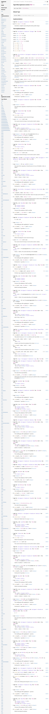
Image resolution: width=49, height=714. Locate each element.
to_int (16, 115)
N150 (2, 268)
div (15, 139)
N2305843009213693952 (5, 423)
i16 (20, 35)
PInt (24, 8)
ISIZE (17, 41)
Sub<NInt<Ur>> (3, 82)
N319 (2, 582)
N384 (2, 702)
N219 (2, 398)
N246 (2, 449)
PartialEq (2, 68)
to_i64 (16, 48)
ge (15, 79)
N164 (2, 293)
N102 (2, 162)
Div (34, 124)
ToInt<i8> (2, 92)
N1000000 (3, 111)
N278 (2, 508)
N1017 (2, 158)
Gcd (19, 381)
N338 (2, 618)
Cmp (31, 99)
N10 (2, 104)
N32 (2, 584)
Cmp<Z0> (2, 28)
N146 (2, 260)
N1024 (2, 170)
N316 (2, 578)
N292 (2, 536)
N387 (2, 706)
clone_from (17, 271)
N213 (2, 387)
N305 (2, 559)
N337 (2, 616)
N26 (2, 472)
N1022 (2, 167)
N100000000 (3, 114)
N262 (2, 477)
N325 (2, 593)
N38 (2, 694)
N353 (2, 647)
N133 (2, 232)
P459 (2, 5)
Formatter (27, 466)
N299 (2, 547)
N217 (2, 395)
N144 (2, 255)
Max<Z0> (2, 50)
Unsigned (20, 21)
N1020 (2, 164)
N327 (2, 596)
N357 (2, 654)
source (44, 4)
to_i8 (16, 43)
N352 (2, 646)
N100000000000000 (4, 124)
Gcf (15, 526)
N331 (2, 606)
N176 (2, 317)
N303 (2, 556)
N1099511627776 (3, 186)
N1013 (2, 152)
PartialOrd (3, 70)
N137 (2, 240)
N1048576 (2, 175)
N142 (2, 252)
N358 (2, 655)
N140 (2, 248)
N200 (2, 362)
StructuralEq (3, 79)
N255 (2, 465)
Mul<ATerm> (3, 56)
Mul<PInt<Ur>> (3, 59)
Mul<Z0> (2, 62)
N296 (2, 542)
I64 (17, 39)
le (15, 68)
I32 (17, 37)
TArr (25, 652)
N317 (2, 579)
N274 (2, 500)
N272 (2, 497)
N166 (2, 296)
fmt (15, 466)
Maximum (16, 703)
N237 (2, 434)
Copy (2, 30)
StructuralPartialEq (4, 81)
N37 (2, 677)
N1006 (2, 139)
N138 (2, 243)
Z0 (32, 85)
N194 (2, 350)
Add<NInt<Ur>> (3, 19)
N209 (2, 378)
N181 (2, 328)
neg (15, 693)
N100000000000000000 (5, 128)
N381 (2, 697)
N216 (2, 393)
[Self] (27, 676)
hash (16, 672)
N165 (2, 294)
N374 (2, 685)
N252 (2, 460)
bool (30, 63)
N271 (2, 496)
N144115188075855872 (5, 257)
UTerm (27, 503)
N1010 (2, 147)
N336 (2, 615)
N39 (2, 711)
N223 (2, 407)
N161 (2, 286)
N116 (2, 201)
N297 (2, 544)
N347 (2, 635)
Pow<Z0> (2, 73)
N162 (2, 288)
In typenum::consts (5, 96)
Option (37, 57)
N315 (2, 576)
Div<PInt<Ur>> (3, 36)
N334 (2, 610)
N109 (2, 184)
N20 (2, 361)
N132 (2, 231)
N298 (2, 545)
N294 (2, 539)
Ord (2, 67)
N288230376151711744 (4, 528)
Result (36, 466)
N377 (2, 689)
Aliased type (4, 7)
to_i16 (16, 45)
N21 (2, 381)
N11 (1, 187)
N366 (2, 671)
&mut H (36, 676)
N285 (2, 522)
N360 (2, 660)
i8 (19, 33)
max (15, 212)
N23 (2, 420)
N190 (2, 344)
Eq (1, 37)
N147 (2, 262)
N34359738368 (3, 629)
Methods (3, 9)
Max (22, 203)
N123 (2, 214)
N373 (2, 683)
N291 (2, 534)
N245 (2, 448)
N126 (2, 218)
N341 (2, 624)
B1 (30, 503)
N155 (2, 276)
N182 (2, 330)
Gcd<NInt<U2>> (3, 39)
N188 (2, 339)
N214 (2, 389)
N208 (2, 376)
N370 (2, 678)
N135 (2, 237)
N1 (1, 102)
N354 (2, 649)
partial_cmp (18, 57)
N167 (2, 297)
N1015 (2, 155)
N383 (2, 700)
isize (21, 41)
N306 (2, 561)
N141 (2, 251)
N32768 (2, 598)
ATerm (21, 484)
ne (15, 196)
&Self (32, 271)
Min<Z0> (2, 54)
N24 (2, 438)
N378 (2, 691)
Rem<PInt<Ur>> (3, 78)
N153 (2, 272)
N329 (2, 601)
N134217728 (3, 235)
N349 (2, 638)
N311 (2, 570)
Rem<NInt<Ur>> (4, 76)
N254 (2, 463)
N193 (2, 348)
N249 (2, 454)
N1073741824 (3, 181)
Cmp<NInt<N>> (3, 25)
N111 (2, 190)
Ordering (42, 57)
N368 (2, 674)
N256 (2, 466)
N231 (2, 424)
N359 (2, 657)
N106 (2, 178)
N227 (2, 415)
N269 (2, 491)
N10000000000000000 (5, 127)
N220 (2, 403)
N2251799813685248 (4, 412)
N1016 (2, 156)
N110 (2, 189)
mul (15, 226)
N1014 (2, 153)
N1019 (2, 161)
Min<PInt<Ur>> (3, 53)
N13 (2, 224)
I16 (17, 35)
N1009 (2, 144)
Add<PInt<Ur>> (3, 20)
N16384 (2, 291)
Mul (31, 217)
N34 (2, 621)
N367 (2, 672)
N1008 (2, 142)
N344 (2, 630)
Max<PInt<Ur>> (3, 48)
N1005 (2, 138)
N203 (2, 367)
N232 (2, 426)
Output (17, 90)
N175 (2, 314)
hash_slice (17, 676)
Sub (34, 290)
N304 (2, 558)
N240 (2, 440)
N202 (2, 365)
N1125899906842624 (4, 193)
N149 (2, 265)
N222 (2, 406)
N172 (2, 310)
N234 (2, 429)
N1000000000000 (4, 121)
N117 (2, 203)
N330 (2, 604)
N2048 (2, 370)
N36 (2, 658)
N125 (2, 217)
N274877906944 (3, 502)
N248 (2, 452)
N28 (2, 511)
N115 (2, 198)
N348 (2, 637)
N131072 (2, 229)
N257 (2, 468)
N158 (2, 280)
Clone (2, 23)
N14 (2, 246)
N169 (2, 302)
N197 (2, 355)
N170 (2, 305)
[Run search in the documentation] (28, 2)
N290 (2, 533)
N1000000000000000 (5, 125)
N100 (2, 105)
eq (15, 192)
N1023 (2, 169)
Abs (2, 17)
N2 (1, 359)
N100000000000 (4, 119)
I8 (17, 33)
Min (22, 276)
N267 (2, 486)
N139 (2, 245)
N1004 (2, 136)
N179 (2, 322)
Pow (34, 361)
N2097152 (2, 379)
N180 (2, 325)
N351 (2, 643)
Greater (23, 104)
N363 (2, 666)
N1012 (2, 150)
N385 (2, 703)
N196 (2, 353)
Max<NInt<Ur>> (3, 47)
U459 (26, 8)
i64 (20, 39)
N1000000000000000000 (5, 130)
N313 (2, 573)
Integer (2, 45)
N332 (2, 607)
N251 (2, 458)
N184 (2, 333)
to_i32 (16, 46)
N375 (2, 686)
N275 (2, 503)
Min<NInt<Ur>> (3, 51)
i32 (20, 37)
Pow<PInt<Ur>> (3, 71)
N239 (2, 437)
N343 (2, 627)
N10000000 (3, 113)
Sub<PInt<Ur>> (3, 84)
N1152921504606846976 (5, 200)
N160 (2, 285)
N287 (2, 525)
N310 (2, 568)
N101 (2, 145)
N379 (2, 692)
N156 (2, 277)
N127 (2, 220)
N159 (2, 282)
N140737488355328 (4, 249)
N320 (2, 585)
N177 (2, 319)
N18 (2, 324)
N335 (2, 612)
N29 (2, 531)
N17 (1, 303)
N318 (2, 581)
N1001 (2, 131)
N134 (2, 234)
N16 (2, 283)
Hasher (21, 672)
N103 (2, 172)
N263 (2, 480)
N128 (2, 221)
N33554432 (3, 613)
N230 (2, 421)
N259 (2, 471)
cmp (15, 334)
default (17, 516)
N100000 (2, 110)
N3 (1, 548)
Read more (17, 61)
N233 (2, 427)
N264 (2, 482)
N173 (2, 311)
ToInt (19, 111)
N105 (2, 176)
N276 (2, 505)
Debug (2, 31)
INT (17, 119)
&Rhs (25, 63)
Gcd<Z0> (2, 42)
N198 (2, 356)
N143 (2, 254)
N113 (2, 195)
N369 (2, 675)
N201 (2, 364)
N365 (2, 669)
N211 (2, 384)
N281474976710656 (4, 516)
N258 (2, 469)
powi (16, 374)
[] (47, 4)
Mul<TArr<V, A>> (4, 61)
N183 (2, 331)
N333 (2, 609)
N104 (2, 173)
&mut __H (34, 672)
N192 (2, 347)
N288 (2, 527)
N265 (2, 483)
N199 (2, 358)
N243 (2, 444)
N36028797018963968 (4, 661)
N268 (2, 488)
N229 (2, 418)
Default (2, 33)
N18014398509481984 (4, 327)
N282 (2, 517)
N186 (2, 336)
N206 (2, 373)
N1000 (2, 107)
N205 (2, 372)
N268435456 (3, 489)
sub (15, 305)
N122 (2, 212)
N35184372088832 (4, 644)
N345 (2, 632)
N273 (2, 499)
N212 (2, 386)
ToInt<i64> (3, 90)
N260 (2, 474)
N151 (2, 269)
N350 (2, 641)
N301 (2, 553)
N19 (2, 342)
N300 (2, 551)
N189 (2, 341)
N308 (2, 564)
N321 (2, 587)
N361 (2, 663)
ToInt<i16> (3, 87)
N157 (2, 279)
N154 (2, 274)
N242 (2, 443)
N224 (2, 409)
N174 (2, 313)
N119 (2, 206)
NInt (24, 203)
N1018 (2, 159)
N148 (2, 263)
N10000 (2, 108)
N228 (2, 417)
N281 (2, 514)
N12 (2, 207)
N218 (2, 396)
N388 (2, 708)
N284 (2, 520)
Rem (34, 441)
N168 (2, 300)
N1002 (2, 133)
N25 (2, 455)
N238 (2, 435)
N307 (2, 562)
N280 (2, 513)
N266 (2, 485)
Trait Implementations (5, 15)
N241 (2, 441)
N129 (2, 223)
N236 (2, 432)
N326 (2, 595)
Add (31, 85)
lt (15, 63)
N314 (2, 575)
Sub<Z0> (2, 85)
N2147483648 (3, 390)
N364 (2, 668)
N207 (2, 375)
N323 (2, 590)
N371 (2, 680)
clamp (16, 351)
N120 (2, 209)
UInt (24, 503)
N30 (2, 550)
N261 (2, 475)
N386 (2, 705)
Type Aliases (4, 99)
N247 (2, 451)
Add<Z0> (2, 22)
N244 (2, 446)
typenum (3, 1)
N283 (2, 519)
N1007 (2, 141)
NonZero (2, 65)
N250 (2, 457)
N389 (2, 709)
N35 (2, 640)
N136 (2, 238)
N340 (2, 623)
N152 (2, 271)
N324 (2, 592)
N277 (2, 506)
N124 (2, 215)
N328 (2, 599)
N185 (2, 334)
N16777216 (3, 299)
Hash (2, 44)
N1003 (2, 135)
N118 (2, 204)
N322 (2, 589)
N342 (2, 626)
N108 (2, 183)
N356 (2, 652)
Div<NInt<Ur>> (3, 34)
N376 (2, 688)
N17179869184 (3, 308)
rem (15, 456)
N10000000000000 (4, 122)
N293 (2, 537)
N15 (2, 266)
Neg (2, 64)
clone (16, 266)
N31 (2, 567)
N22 (2, 401)
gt (15, 73)
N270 (2, 494)
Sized (19, 341)
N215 (2, 392)
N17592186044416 (4, 316)
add (15, 94)
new (2, 11)
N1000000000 (3, 116)
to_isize (17, 50)
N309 (2, 565)
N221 (2, 404)
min (15, 285)
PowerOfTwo (33, 329)
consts (27, 5)
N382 (2, 699)
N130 (2, 226)
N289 (2, 530)
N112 (2, 192)
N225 (2, 410)
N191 (2, 345)
